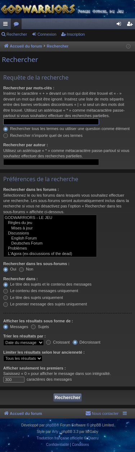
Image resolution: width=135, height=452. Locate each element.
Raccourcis (7, 25)
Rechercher (16, 34)
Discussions (50, 233)
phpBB (51, 425)
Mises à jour (50, 228)
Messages (15, 327)
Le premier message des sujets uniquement (45, 304)
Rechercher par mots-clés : (28, 88)
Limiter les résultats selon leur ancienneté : (44, 352)
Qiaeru (92, 438)
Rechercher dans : (20, 279)
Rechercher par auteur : (25, 145)
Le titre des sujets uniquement (33, 297)
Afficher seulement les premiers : (34, 368)
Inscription (76, 34)
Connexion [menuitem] (120, 25)
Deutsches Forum (50, 243)
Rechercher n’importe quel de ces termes (42, 135)
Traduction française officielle (60, 438)
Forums (18, 25)
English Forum (50, 238)
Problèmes (50, 248)
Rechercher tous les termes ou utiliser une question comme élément (66, 128)
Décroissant (86, 342)
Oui (9, 269)
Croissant (58, 342)
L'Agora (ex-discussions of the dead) (50, 253)
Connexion (47, 34)
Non (26, 269)
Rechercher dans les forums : (31, 189)
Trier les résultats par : (24, 336)
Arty (55, 432)
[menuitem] (101, 413)
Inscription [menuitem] (131, 25)
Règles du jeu (50, 222)
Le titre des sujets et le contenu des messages (47, 284)
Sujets (40, 327)
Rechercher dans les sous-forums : (36, 263)
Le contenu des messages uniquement (40, 290)
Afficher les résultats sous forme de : (38, 321)
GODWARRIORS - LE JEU (50, 217)
